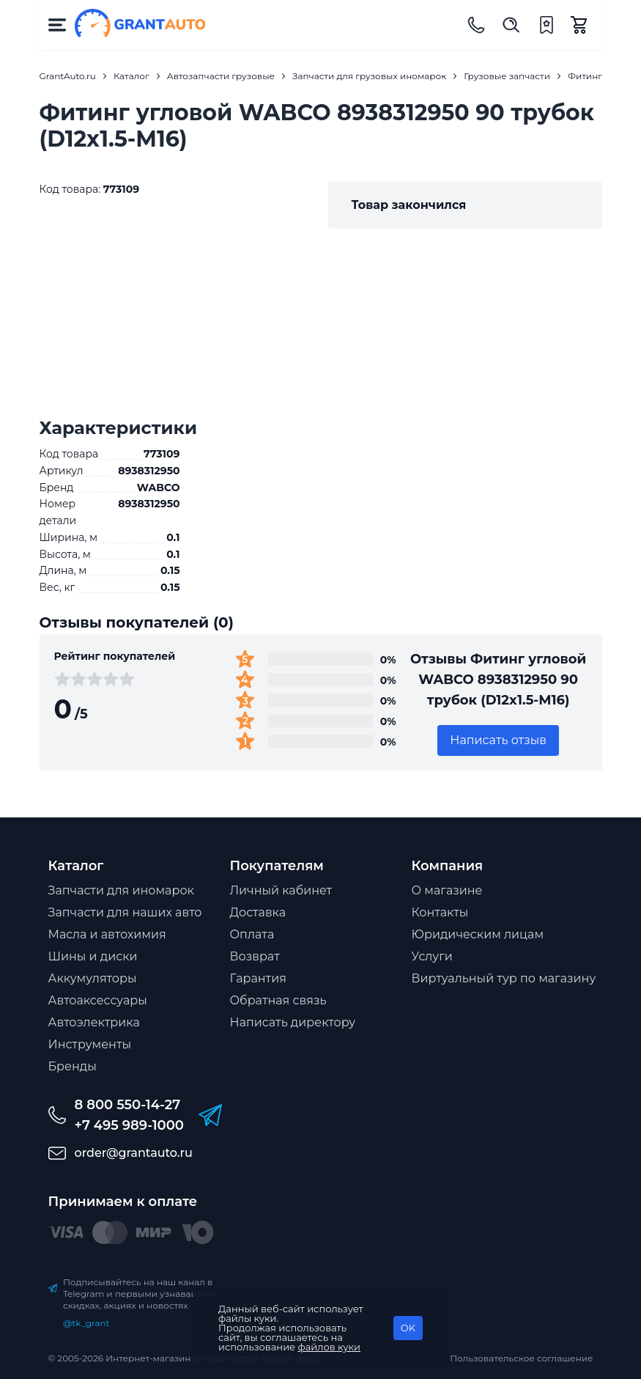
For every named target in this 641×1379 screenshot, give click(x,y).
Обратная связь (278, 1000)
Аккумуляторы (92, 978)
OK (408, 1328)
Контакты (440, 912)
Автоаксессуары (97, 1000)
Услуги (432, 956)
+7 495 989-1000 (129, 1125)
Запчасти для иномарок (121, 890)
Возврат (255, 956)
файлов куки (329, 1347)
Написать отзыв (498, 740)
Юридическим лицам (478, 934)
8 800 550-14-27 (128, 1105)
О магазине (447, 890)
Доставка (258, 912)
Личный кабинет (281, 890)
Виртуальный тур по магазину (504, 978)
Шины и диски (93, 956)
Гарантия (258, 978)
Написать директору (293, 1022)
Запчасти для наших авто (125, 912)
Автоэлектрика (94, 1022)
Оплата (252, 934)
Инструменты (90, 1044)
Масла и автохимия (107, 934)
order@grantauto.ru (134, 1153)
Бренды (72, 1066)
